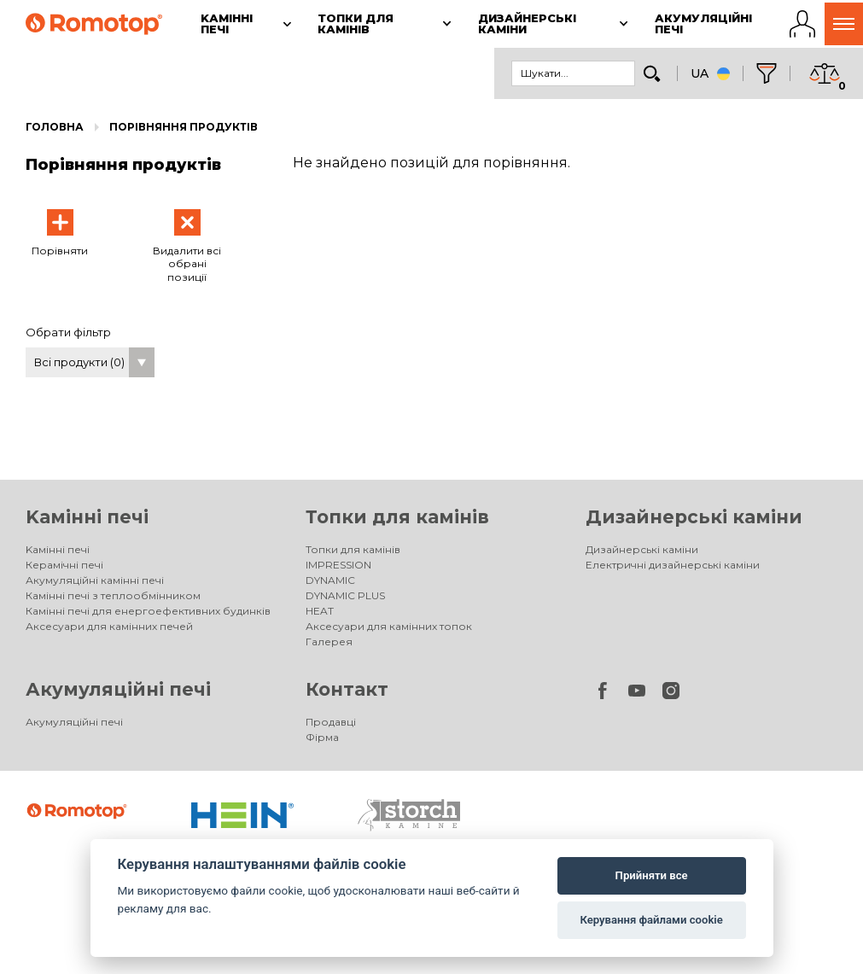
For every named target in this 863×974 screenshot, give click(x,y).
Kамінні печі (87, 517)
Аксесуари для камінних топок (389, 626)
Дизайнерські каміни (694, 517)
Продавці (331, 721)
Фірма (322, 737)
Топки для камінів (397, 517)
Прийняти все (651, 875)
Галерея (329, 641)
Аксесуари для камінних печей (109, 626)
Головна (55, 126)
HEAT (320, 610)
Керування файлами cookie (651, 919)
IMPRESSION (338, 564)
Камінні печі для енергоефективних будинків (148, 610)
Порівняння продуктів (183, 126)
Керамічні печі (64, 564)
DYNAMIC (330, 580)
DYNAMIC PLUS (345, 595)
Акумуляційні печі (118, 689)
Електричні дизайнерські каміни (673, 564)
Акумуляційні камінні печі (95, 580)
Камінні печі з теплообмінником (113, 595)
